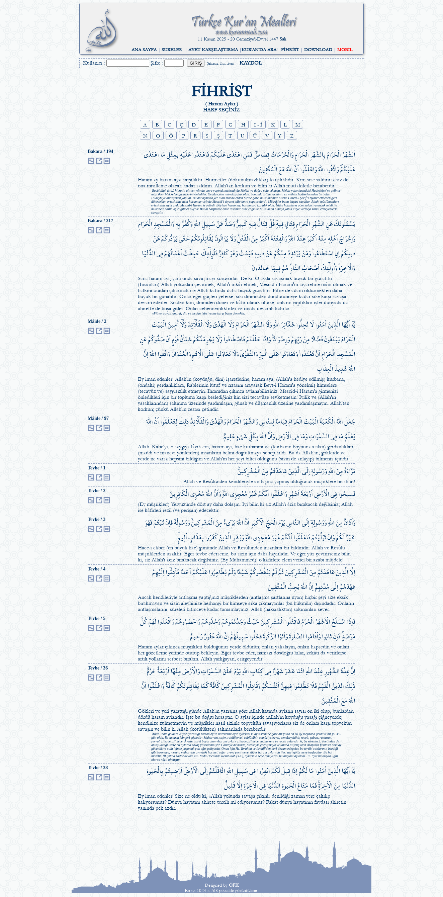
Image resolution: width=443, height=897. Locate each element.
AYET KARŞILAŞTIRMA (213, 50)
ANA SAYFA (144, 50)
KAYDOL (251, 63)
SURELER (172, 50)
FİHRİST (290, 50)
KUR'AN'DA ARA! (259, 50)
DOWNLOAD (318, 50)
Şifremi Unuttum (220, 63)
